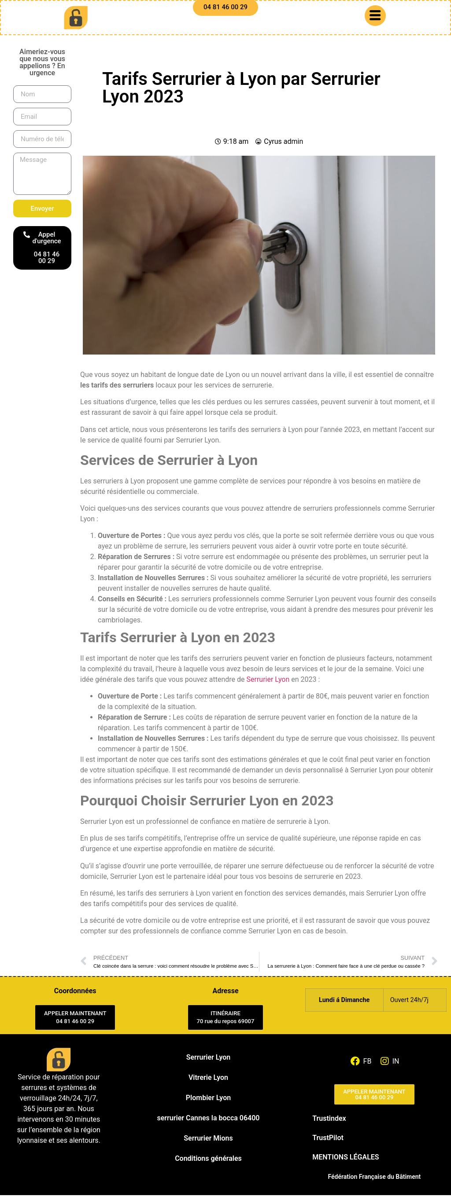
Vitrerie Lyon (208, 1078)
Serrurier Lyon (267, 680)
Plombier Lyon (208, 1098)
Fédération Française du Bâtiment (374, 1177)
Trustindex (329, 1119)
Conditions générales (208, 1159)
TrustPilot (328, 1138)
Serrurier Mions (208, 1139)
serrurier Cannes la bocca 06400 (208, 1119)
